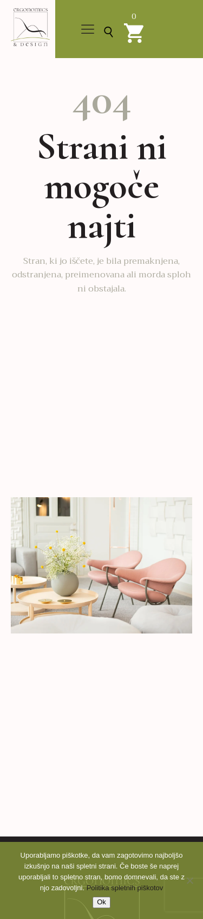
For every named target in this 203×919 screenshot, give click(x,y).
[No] (189, 880)
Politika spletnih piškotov (125, 888)
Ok (101, 902)
